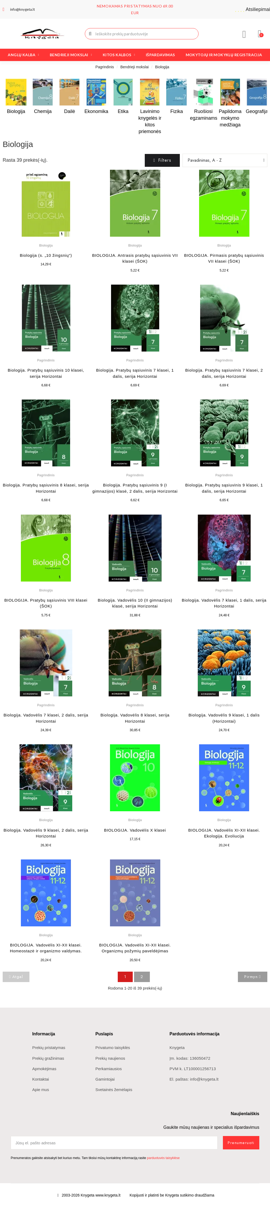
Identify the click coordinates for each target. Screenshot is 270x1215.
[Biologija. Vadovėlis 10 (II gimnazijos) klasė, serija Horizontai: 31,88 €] (135, 567)
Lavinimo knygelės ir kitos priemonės (149, 121)
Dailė (69, 111)
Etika (123, 111)
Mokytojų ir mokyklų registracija (224, 54)
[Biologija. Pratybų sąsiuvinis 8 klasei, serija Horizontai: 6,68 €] (46, 451)
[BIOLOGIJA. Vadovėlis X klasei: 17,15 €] (135, 793)
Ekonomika (96, 111)
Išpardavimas (160, 54)
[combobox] (142, 33)
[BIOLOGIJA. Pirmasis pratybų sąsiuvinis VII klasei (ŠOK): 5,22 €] (224, 222)
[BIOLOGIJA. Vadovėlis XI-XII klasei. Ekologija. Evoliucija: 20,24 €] (224, 796)
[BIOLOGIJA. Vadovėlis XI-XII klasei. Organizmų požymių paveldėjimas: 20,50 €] (135, 911)
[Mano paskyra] (244, 34)
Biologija (16, 111)
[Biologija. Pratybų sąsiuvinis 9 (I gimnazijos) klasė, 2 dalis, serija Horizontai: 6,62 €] (135, 451)
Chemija (43, 111)
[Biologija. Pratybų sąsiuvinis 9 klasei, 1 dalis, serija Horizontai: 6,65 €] (224, 451)
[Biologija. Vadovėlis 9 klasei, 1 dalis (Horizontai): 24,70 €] (224, 681)
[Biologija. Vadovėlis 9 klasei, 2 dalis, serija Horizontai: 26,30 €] (46, 796)
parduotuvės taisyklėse (163, 1158)
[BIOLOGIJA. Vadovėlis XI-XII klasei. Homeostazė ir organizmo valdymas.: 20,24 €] (46, 911)
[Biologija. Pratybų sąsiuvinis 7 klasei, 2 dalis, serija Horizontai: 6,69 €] (224, 337)
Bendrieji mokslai (71, 55)
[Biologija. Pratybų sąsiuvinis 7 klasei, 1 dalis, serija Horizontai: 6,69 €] (135, 337)
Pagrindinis (105, 67)
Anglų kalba (23, 55)
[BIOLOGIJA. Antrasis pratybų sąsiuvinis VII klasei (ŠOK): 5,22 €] (135, 222)
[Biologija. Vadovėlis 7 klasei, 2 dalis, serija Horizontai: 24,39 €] (46, 681)
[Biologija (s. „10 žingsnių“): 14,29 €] (46, 219)
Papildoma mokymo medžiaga (230, 118)
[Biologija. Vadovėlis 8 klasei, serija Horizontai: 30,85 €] (135, 681)
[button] (260, 33)
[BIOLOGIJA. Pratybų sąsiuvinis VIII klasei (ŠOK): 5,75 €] (46, 567)
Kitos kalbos (119, 55)
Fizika (176, 111)
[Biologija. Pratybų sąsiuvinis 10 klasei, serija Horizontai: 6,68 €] (46, 337)
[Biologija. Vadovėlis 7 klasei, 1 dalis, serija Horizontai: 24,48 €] (224, 567)
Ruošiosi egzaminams (203, 115)
